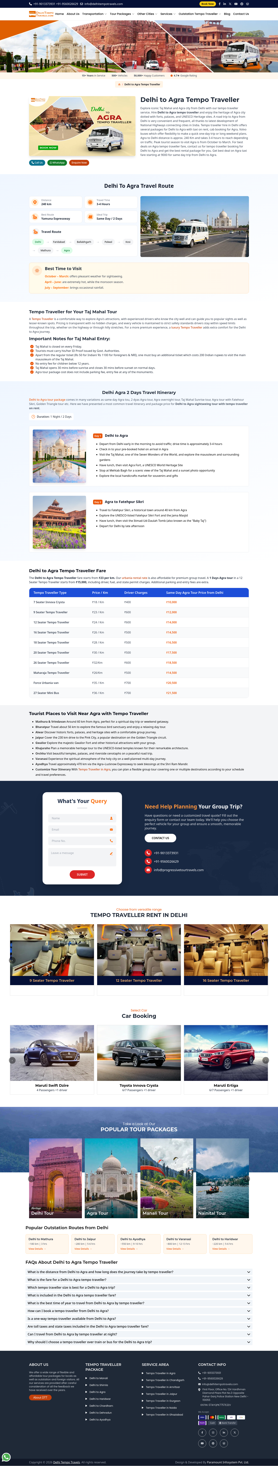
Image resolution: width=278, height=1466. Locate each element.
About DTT (40, 1398)
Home (59, 14)
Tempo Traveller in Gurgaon (163, 1401)
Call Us (37, 163)
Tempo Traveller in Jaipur (161, 1394)
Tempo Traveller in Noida (161, 1408)
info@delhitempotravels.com (103, 4)
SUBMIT (82, 875)
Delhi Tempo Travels (66, 1462)
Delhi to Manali (99, 1378)
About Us (73, 14)
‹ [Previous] (12, 961)
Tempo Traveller (42, 319)
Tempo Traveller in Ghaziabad (164, 1415)
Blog (227, 14)
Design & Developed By (212, 1462)
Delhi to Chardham (101, 1406)
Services (166, 14)
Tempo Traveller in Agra (94, 770)
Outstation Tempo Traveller (198, 14)
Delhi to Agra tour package (47, 400)
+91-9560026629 (67, 4)
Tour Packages (120, 14)
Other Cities (145, 14)
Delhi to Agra (97, 1392)
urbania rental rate (134, 578)
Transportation (93, 14)
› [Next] (265, 961)
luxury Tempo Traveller (186, 328)
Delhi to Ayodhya (100, 1420)
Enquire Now (82, 163)
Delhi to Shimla (99, 1385)
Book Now (208, 3)
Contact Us (241, 14)
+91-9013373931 (44, 4)
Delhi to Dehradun (101, 1413)
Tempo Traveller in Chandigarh (165, 1380)
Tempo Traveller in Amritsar (163, 1387)
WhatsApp (58, 163)
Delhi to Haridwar (100, 1399)
